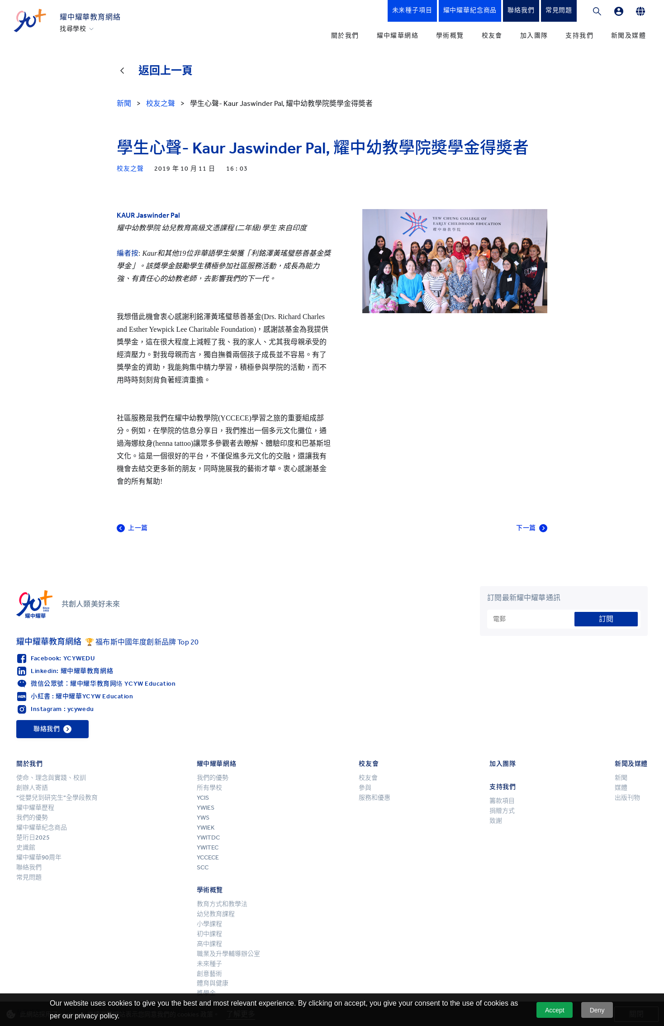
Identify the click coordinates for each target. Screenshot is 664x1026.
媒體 (621, 788)
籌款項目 (502, 801)
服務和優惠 (374, 798)
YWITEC (207, 847)
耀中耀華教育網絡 (90, 17)
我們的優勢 (32, 817)
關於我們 (345, 35)
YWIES (205, 807)
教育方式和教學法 (222, 904)
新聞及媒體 (628, 35)
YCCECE (208, 857)
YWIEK (205, 827)
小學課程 (209, 924)
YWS (203, 817)
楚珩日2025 (33, 837)
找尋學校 (73, 29)
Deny (597, 1010)
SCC (203, 867)
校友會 (492, 35)
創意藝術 (209, 974)
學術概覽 (450, 35)
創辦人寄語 (32, 788)
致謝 (495, 821)
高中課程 (209, 944)
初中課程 (209, 934)
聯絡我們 (29, 867)
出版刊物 (627, 798)
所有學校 (209, 788)
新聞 (621, 778)
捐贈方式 (502, 811)
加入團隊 (534, 35)
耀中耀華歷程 (35, 807)
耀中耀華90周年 (39, 857)
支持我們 (579, 35)
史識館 (25, 847)
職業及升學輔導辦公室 (228, 954)
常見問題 (29, 877)
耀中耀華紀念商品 (41, 827)
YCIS (203, 798)
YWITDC (208, 837)
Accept (554, 1010)
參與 (365, 788)
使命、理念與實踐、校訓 (51, 778)
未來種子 (209, 964)
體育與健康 (212, 983)
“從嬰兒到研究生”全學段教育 (57, 798)
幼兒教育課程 (216, 914)
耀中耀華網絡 (397, 35)
